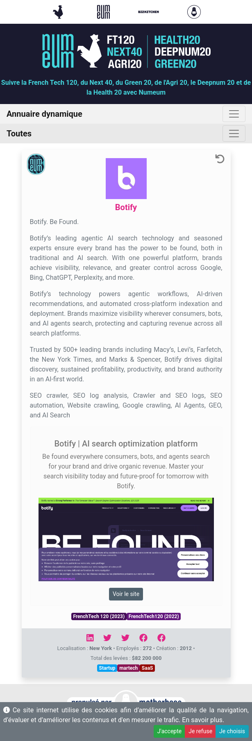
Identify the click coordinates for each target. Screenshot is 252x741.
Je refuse (200, 731)
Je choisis (232, 731)
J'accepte (169, 731)
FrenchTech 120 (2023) (99, 616)
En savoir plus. (203, 720)
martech (128, 668)
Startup (107, 668)
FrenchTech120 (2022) (154, 616)
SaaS (147, 668)
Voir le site (126, 594)
